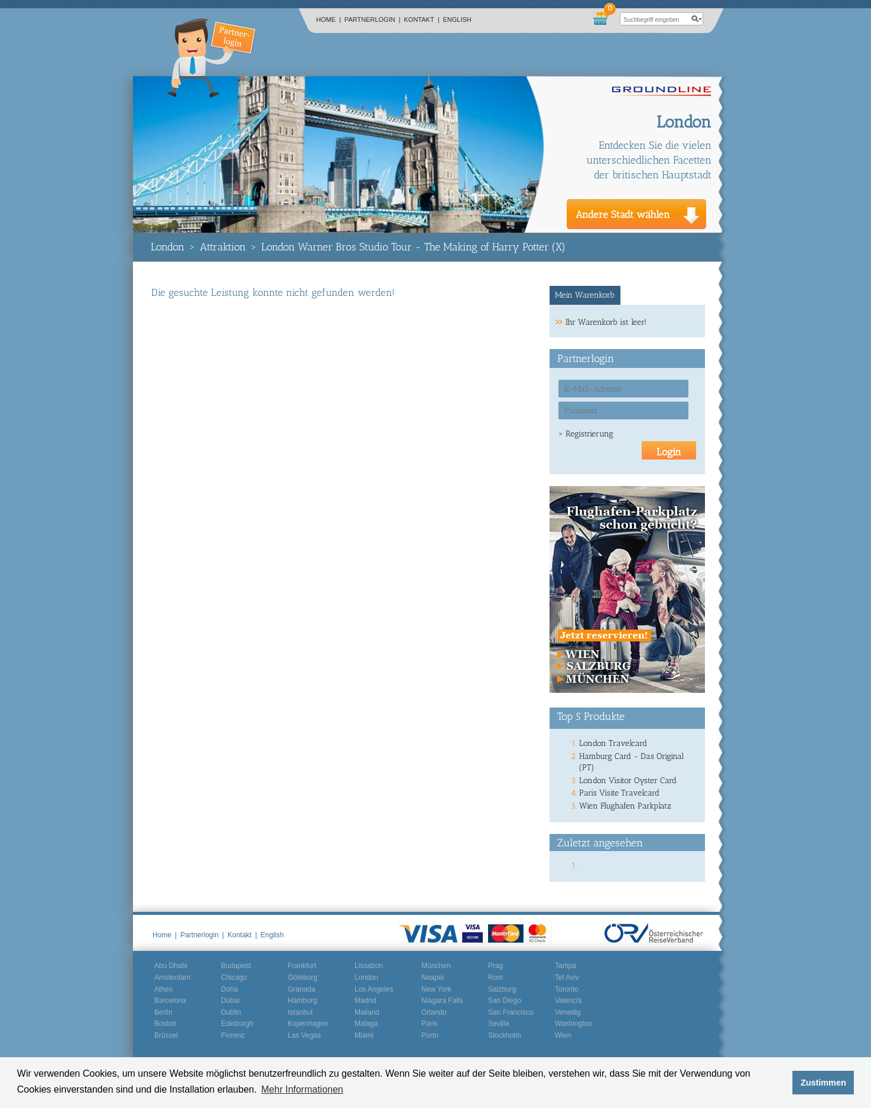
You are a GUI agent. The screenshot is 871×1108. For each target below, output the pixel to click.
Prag (495, 966)
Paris (429, 1023)
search (696, 18)
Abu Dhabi (170, 966)
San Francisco (511, 1012)
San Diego (504, 1000)
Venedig (567, 1012)
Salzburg (502, 989)
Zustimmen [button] (823, 1082)
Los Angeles (374, 989)
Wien (563, 1035)
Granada (302, 989)
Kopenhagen (308, 1023)
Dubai (230, 1000)
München (435, 966)
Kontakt (422, 19)
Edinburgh (237, 1023)
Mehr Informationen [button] (302, 1089)
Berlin (163, 1012)
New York (436, 989)
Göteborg (302, 977)
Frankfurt (302, 966)
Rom (495, 977)
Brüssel (166, 1035)
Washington (573, 1023)
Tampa (565, 966)
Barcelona (170, 1000)
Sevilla (498, 1023)
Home (328, 19)
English (457, 19)
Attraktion (223, 246)
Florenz (233, 1035)
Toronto (566, 989)
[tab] (585, 295)
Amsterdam (172, 977)
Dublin (231, 1012)
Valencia (568, 1000)
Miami (364, 1035)
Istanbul (300, 1012)
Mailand (367, 1012)
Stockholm (504, 1035)
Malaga (366, 1023)
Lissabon (369, 966)
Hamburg (302, 1000)
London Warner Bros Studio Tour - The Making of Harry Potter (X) (413, 246)
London (167, 246)
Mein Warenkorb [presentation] (585, 295)
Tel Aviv (566, 977)
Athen (163, 989)
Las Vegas (304, 1035)
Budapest (236, 966)
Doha (229, 989)
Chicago (234, 977)
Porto (429, 1035)
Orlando (434, 1012)
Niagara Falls (442, 1000)
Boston (165, 1023)
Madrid (365, 1000)
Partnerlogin (372, 19)
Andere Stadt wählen (623, 214)
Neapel (432, 977)
